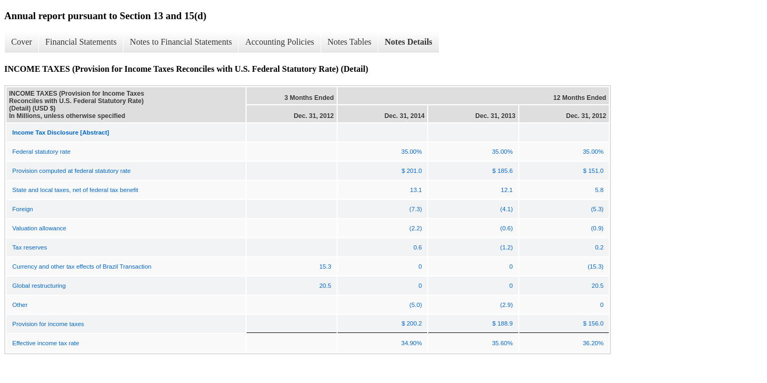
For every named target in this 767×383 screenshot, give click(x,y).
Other (20, 305)
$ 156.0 (593, 323)
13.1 (416, 190)
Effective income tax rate (45, 343)
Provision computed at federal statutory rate (71, 171)
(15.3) (595, 266)
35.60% (502, 343)
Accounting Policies (279, 41)
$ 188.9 (502, 323)
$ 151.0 (593, 171)
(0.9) (597, 228)
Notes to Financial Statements (181, 41)
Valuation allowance (39, 228)
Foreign (22, 209)
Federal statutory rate (41, 151)
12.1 (506, 190)
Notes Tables (350, 41)
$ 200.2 (412, 323)
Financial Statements (81, 41)
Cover (21, 41)
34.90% (411, 343)
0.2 (599, 247)
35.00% (411, 151)
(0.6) (506, 228)
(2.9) (506, 305)
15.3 (325, 266)
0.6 (417, 247)
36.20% (593, 343)
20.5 (325, 285)
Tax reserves (29, 247)
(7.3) (416, 209)
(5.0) (416, 305)
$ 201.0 (412, 171)
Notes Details (408, 41)
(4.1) (506, 209)
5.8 (599, 190)
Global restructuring (39, 285)
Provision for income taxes (48, 324)
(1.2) (506, 247)
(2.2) (416, 228)
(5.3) (597, 209)
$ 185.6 (502, 171)
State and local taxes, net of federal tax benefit (75, 190)
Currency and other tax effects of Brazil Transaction (81, 266)
